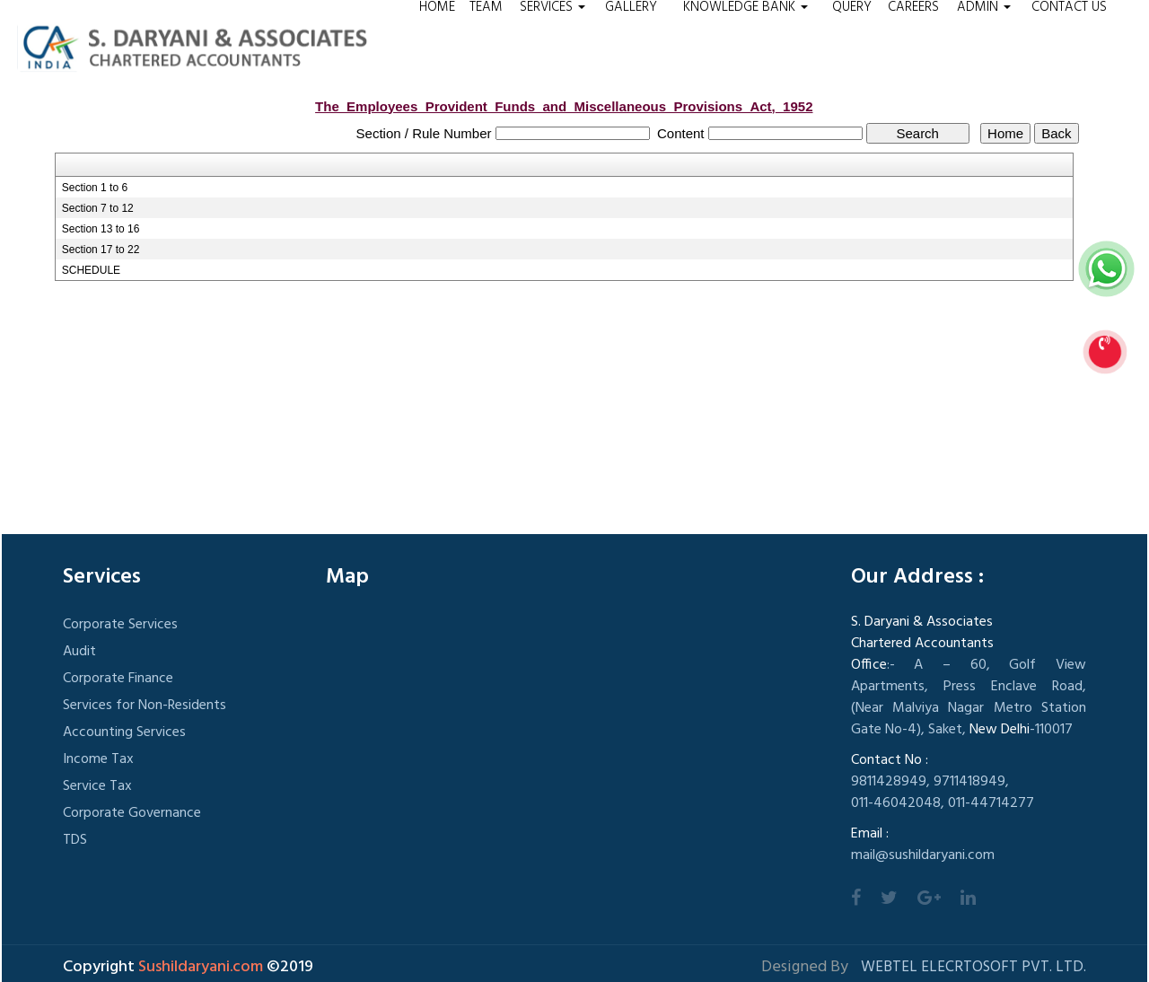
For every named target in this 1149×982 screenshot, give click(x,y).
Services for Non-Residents (144, 705)
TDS (75, 840)
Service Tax (97, 786)
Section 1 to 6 (94, 187)
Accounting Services (124, 732)
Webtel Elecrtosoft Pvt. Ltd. (973, 967)
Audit (79, 651)
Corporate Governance (132, 813)
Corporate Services (120, 624)
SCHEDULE (91, 270)
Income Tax (98, 759)
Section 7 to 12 (98, 208)
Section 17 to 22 (101, 249)
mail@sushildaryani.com (923, 855)
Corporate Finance (118, 678)
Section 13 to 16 (101, 229)
